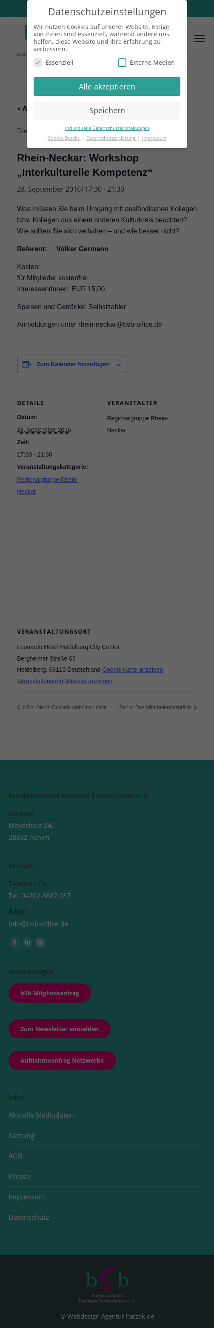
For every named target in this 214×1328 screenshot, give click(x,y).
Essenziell (54, 62)
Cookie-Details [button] (64, 138)
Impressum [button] (154, 138)
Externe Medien (146, 62)
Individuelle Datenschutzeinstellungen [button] (107, 128)
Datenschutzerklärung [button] (111, 138)
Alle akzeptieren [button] (107, 86)
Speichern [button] (107, 110)
